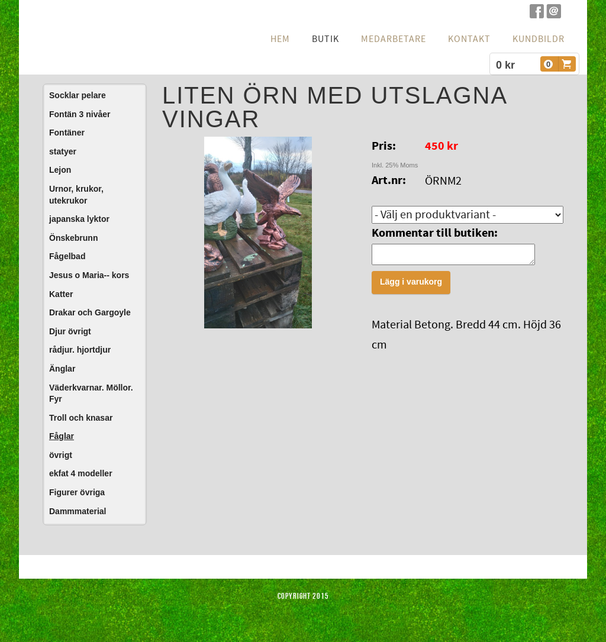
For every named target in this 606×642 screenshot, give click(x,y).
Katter (61, 294)
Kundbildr (538, 39)
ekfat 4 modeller (80, 473)
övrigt (60, 455)
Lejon (60, 170)
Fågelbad (67, 256)
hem (280, 39)
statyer (62, 151)
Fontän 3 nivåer (79, 114)
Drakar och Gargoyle (90, 312)
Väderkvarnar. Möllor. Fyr (91, 393)
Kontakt (469, 39)
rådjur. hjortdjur (80, 349)
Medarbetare (393, 39)
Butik (325, 39)
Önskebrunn (73, 238)
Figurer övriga (77, 492)
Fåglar (61, 436)
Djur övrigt (70, 331)
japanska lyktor (79, 219)
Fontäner (67, 132)
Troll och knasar (80, 417)
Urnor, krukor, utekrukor (76, 194)
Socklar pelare (77, 95)
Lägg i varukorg (411, 285)
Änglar (62, 368)
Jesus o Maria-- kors (89, 275)
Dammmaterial (78, 511)
